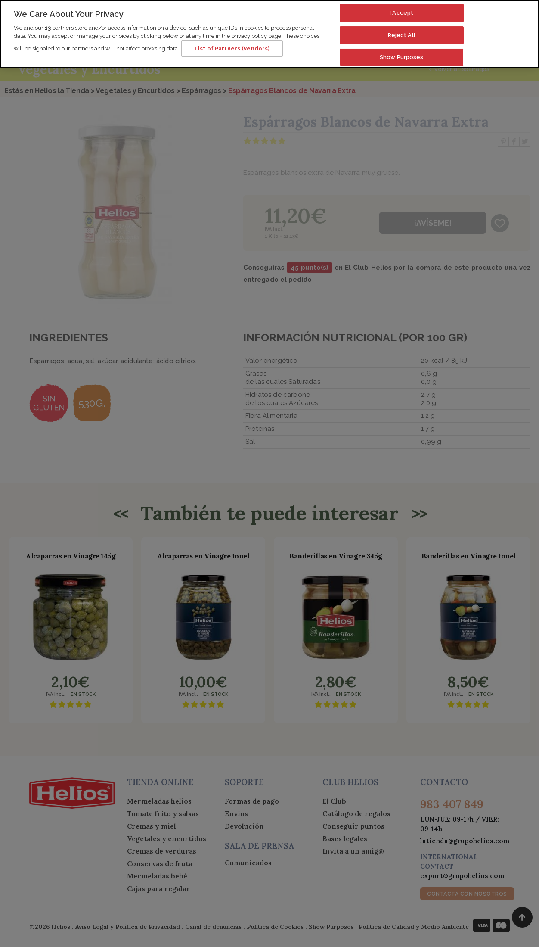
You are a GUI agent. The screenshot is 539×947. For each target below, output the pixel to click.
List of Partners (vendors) (232, 43)
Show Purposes (402, 52)
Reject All (401, 30)
